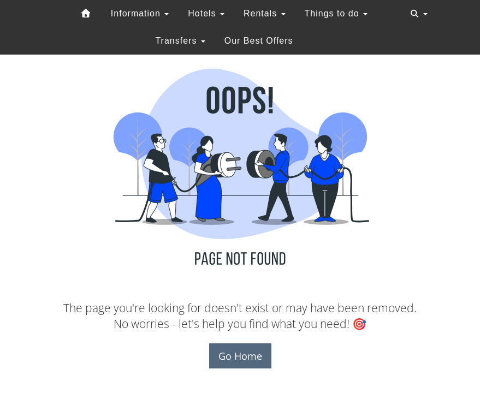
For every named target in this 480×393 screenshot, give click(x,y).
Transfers (180, 40)
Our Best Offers (258, 40)
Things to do (336, 13)
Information (140, 13)
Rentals (265, 13)
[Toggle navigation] (418, 13)
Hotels (206, 13)
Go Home (240, 355)
